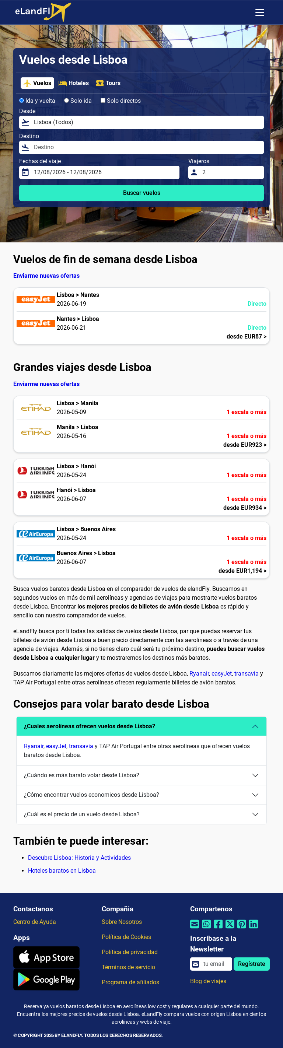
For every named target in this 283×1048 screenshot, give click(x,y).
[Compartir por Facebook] (218, 928)
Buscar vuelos (141, 192)
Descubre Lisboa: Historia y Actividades (79, 857)
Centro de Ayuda (34, 921)
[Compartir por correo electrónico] (194, 928)
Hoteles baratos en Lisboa (62, 870)
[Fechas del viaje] (104, 172)
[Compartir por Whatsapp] (206, 928)
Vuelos (37, 83)
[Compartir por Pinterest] (241, 928)
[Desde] (146, 122)
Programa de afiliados (130, 982)
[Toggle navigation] (260, 13)
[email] (215, 964)
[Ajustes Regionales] (244, 12)
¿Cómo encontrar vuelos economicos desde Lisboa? (91, 794)
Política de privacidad (130, 952)
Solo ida (78, 100)
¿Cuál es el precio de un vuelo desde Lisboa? (82, 814)
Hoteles (73, 83)
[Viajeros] (231, 172)
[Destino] (146, 147)
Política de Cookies (126, 936)
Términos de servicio (128, 967)
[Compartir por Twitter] (230, 928)
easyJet (222, 673)
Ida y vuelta (37, 100)
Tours (107, 83)
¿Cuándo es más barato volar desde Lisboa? (81, 775)
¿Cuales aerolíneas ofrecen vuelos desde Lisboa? (89, 726)
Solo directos (121, 100)
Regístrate (251, 963)
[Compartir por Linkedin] (253, 928)
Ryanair (199, 673)
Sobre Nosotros (122, 921)
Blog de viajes (208, 981)
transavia (246, 673)
